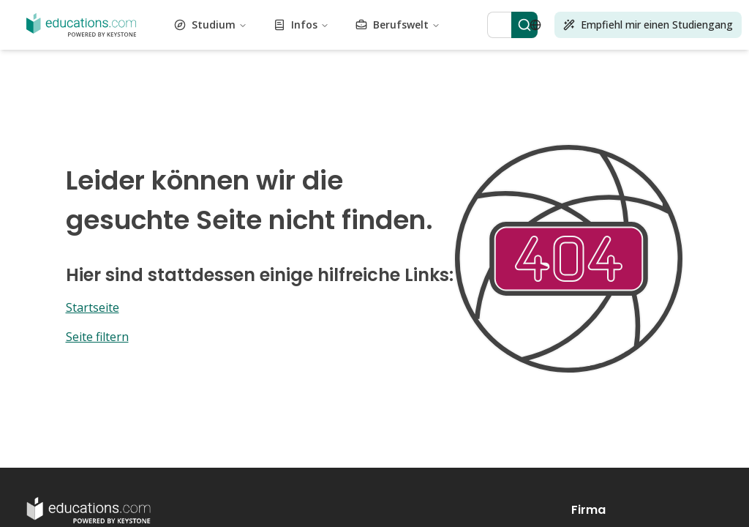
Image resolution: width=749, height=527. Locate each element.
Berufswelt (397, 24)
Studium (210, 24)
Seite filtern (97, 337)
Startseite (92, 307)
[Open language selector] (535, 25)
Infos (301, 24)
